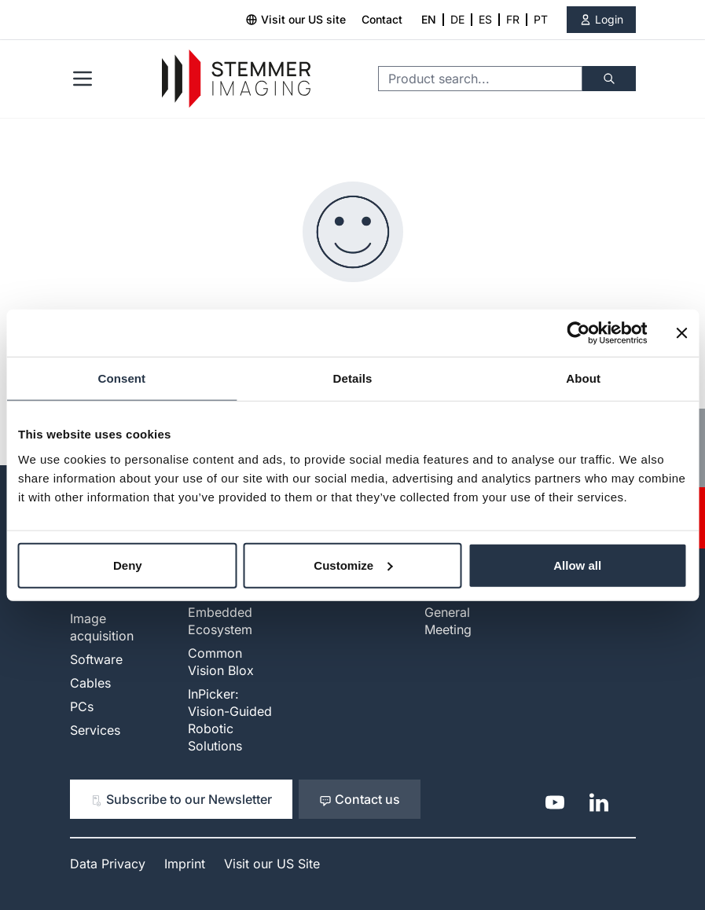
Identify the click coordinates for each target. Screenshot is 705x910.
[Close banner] (681, 333)
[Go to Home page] (236, 79)
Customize (353, 564)
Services (95, 730)
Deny (127, 564)
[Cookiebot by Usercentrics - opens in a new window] (578, 333)
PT (541, 19)
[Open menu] (82, 78)
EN (428, 19)
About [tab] (583, 378)
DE (457, 19)
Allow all (577, 564)
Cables (90, 683)
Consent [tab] (121, 378)
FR (513, 19)
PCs (82, 706)
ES (485, 19)
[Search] (609, 78)
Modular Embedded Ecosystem (220, 612)
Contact (382, 19)
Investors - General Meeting (455, 612)
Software (96, 659)
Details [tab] (353, 378)
